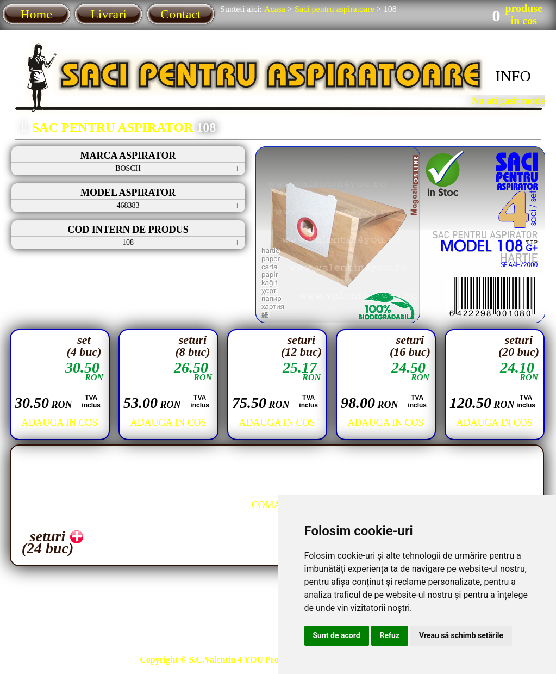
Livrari (108, 14)
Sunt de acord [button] (336, 635)
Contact (180, 14)
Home (36, 14)
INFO (512, 75)
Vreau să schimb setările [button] (461, 635)
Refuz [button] (390, 635)
